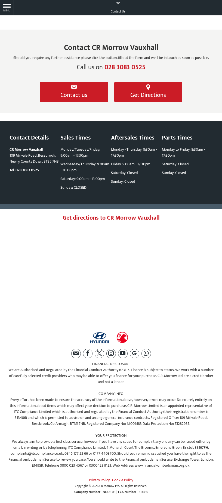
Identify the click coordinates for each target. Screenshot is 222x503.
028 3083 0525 (125, 67)
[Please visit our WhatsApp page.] (146, 353)
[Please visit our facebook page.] (87, 353)
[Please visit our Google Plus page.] (134, 353)
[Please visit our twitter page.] (99, 353)
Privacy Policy (99, 480)
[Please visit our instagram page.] (111, 353)
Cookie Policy (122, 480)
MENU (7, 8)
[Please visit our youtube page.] (123, 353)
